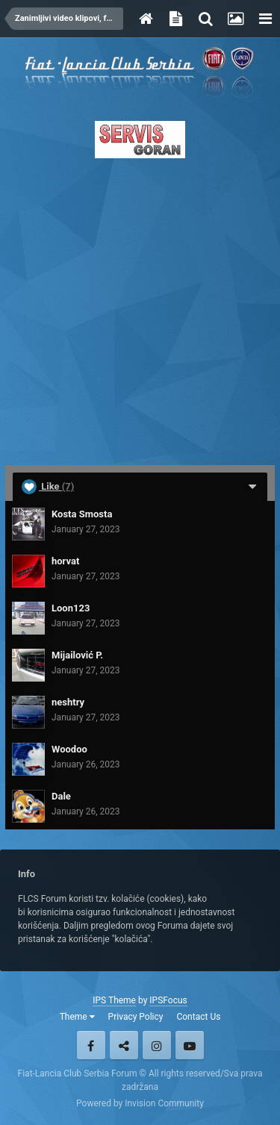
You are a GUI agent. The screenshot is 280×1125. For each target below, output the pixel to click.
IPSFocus (168, 1000)
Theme (77, 1017)
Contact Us (198, 1017)
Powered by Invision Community (140, 1103)
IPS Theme (114, 1000)
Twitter (124, 1045)
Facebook (91, 1045)
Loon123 (71, 608)
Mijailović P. (77, 655)
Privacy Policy (136, 1017)
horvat (65, 561)
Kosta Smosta (82, 514)
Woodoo (69, 749)
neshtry (68, 702)
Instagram (157, 1045)
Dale (61, 796)
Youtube (189, 1045)
